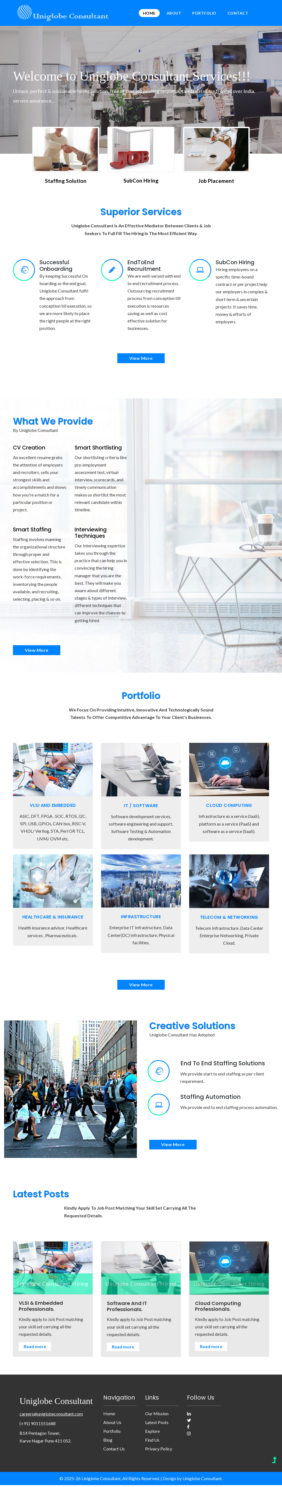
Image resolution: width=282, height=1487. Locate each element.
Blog (107, 1442)
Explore (152, 1433)
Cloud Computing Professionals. (218, 1308)
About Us (112, 1424)
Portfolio (204, 13)
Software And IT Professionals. (127, 1308)
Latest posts (157, 1424)
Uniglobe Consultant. (203, 1480)
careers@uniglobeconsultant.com (51, 1415)
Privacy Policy (158, 1450)
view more (141, 358)
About (174, 13)
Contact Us (114, 1450)
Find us (152, 1442)
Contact (237, 13)
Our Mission (157, 1415)
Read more (35, 1348)
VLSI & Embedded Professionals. (41, 1308)
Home (149, 13)
